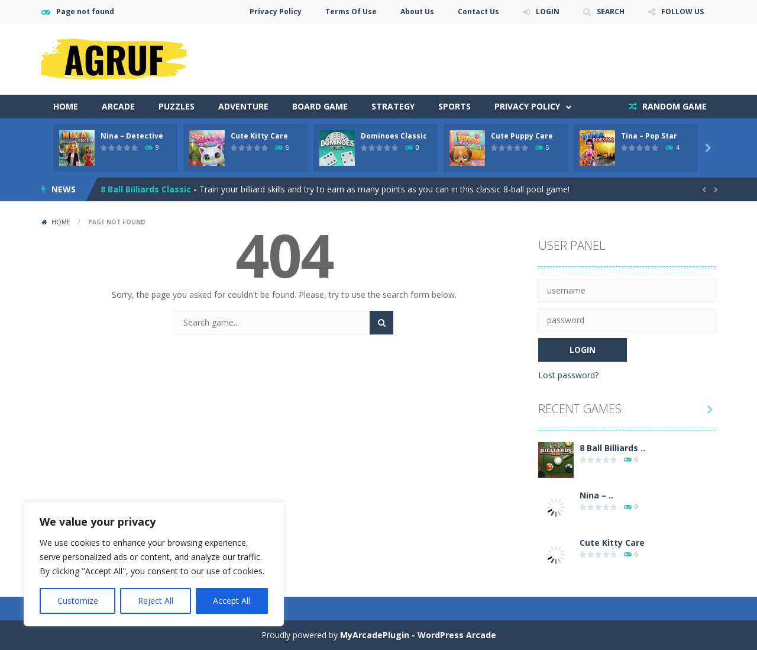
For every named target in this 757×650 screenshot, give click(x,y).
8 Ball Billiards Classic (146, 189)
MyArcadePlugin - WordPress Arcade (418, 635)
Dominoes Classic (394, 136)
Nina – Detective (132, 136)
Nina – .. (596, 495)
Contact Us (478, 12)
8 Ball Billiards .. (612, 447)
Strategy (393, 106)
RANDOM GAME (673, 106)
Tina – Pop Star (649, 136)
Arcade (118, 106)
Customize (77, 600)
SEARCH (611, 12)
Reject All (155, 600)
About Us (417, 12)
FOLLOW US (682, 12)
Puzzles (176, 106)
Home (65, 106)
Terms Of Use (351, 12)
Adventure (243, 106)
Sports (454, 106)
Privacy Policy (276, 12)
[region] (154, 564)
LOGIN (547, 12)
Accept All (231, 600)
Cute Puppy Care (522, 136)
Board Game (320, 106)
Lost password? (568, 375)
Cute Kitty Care (259, 136)
